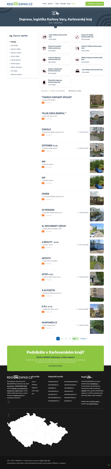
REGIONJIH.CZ (52, 388)
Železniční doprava (16, 74)
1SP (43, 177)
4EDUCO (46, 258)
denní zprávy (10, 386)
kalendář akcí (10, 390)
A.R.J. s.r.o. (47, 306)
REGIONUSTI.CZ (52, 394)
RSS (33, 394)
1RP (44, 161)
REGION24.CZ (68, 401)
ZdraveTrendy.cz (93, 404)
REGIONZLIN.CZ (68, 391)
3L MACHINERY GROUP (54, 226)
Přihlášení (34, 384)
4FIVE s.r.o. (47, 274)
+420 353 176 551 (82, 212)
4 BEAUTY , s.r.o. (50, 242)
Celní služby (14, 45)
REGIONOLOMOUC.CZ (70, 394)
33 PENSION (48, 209)
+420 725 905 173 (82, 132)
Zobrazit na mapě (75, 91)
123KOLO (46, 129)
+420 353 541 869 (82, 325)
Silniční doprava (15, 63)
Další (75, 338)
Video (57, 3)
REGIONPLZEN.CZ (53, 381)
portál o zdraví (95, 401)
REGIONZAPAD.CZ (53, 385)
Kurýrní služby (15, 56)
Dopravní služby (16, 49)
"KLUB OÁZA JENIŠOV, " (54, 113)
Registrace (99, 4)
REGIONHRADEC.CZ (53, 401)
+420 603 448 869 (82, 309)
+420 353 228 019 (82, 277)
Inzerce (34, 381)
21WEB (45, 193)
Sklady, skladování (16, 67)
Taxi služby (14, 71)
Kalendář (63, 3)
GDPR (41, 460)
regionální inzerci (18, 395)
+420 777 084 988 (82, 245)
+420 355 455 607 (82, 148)
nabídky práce (19, 390)
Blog (68, 3)
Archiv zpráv (35, 390)
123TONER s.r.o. (50, 145)
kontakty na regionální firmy (19, 388)
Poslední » (83, 338)
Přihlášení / (91, 4)
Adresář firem (58, 23)
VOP (45, 460)
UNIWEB (83, 390)
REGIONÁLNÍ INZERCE (55, 366)
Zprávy (51, 3)
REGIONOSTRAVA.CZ (70, 397)
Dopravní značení (16, 53)
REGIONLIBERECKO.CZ (54, 397)
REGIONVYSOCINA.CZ (70, 385)
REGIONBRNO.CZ (69, 388)
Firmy (73, 3)
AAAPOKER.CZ (49, 322)
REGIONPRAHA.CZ (53, 391)
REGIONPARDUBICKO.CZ (71, 381)
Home (44, 3)
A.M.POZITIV (48, 290)
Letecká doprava (16, 60)
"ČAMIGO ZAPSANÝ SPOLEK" (57, 97)
